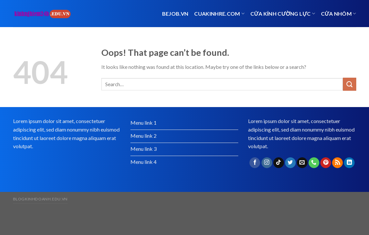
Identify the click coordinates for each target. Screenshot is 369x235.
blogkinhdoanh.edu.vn (40, 198)
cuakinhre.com (219, 13)
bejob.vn (175, 13)
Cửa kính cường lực (282, 13)
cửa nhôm (338, 13)
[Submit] (349, 84)
